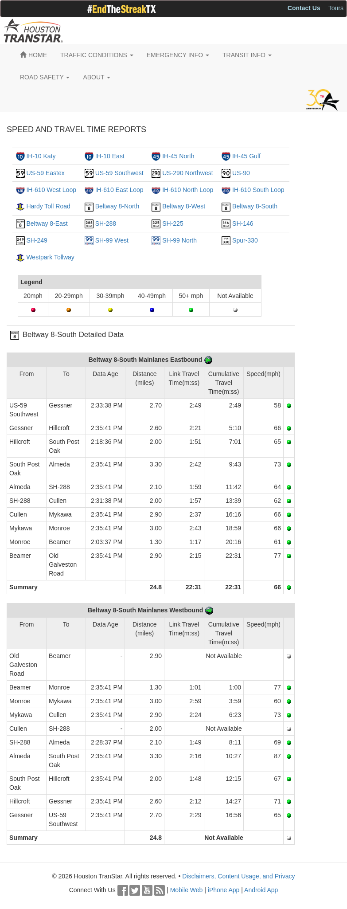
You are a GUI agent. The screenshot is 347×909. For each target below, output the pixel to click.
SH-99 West (112, 240)
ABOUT (96, 77)
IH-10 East (110, 156)
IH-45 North (178, 156)
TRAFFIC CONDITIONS (96, 55)
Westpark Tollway (50, 257)
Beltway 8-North (117, 206)
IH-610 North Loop (187, 189)
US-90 (241, 172)
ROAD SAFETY (45, 77)
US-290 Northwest (187, 172)
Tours (335, 8)
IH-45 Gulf (246, 156)
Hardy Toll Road (48, 206)
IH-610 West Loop (51, 189)
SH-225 (172, 223)
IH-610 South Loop (258, 189)
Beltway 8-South (254, 206)
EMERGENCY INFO (178, 55)
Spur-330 (245, 240)
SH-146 (242, 223)
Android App (261, 889)
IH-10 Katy (40, 156)
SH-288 (105, 223)
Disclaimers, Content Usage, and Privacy (238, 876)
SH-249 (36, 240)
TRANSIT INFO (247, 55)
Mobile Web (186, 889)
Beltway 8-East (46, 223)
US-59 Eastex (45, 172)
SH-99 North (179, 240)
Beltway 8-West (183, 206)
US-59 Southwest (119, 172)
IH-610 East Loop (119, 189)
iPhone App (224, 889)
